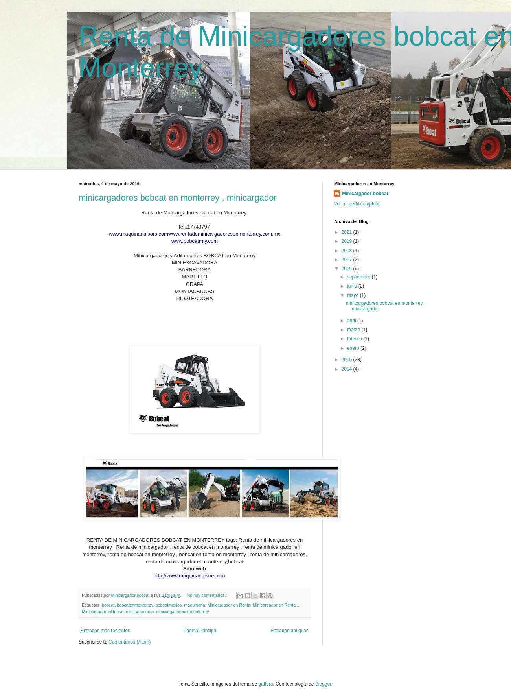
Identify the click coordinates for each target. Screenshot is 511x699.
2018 (347, 250)
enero (353, 348)
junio (352, 286)
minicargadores (139, 611)
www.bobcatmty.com (194, 241)
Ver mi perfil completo (356, 204)
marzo (354, 329)
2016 (347, 268)
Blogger (323, 684)
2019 (347, 241)
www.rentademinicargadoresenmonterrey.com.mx (224, 234)
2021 (347, 232)
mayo (353, 295)
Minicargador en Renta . (275, 605)
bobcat (108, 605)
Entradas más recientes (105, 630)
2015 (347, 359)
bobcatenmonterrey (135, 605)
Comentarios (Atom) (129, 642)
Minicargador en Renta (229, 605)
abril (352, 320)
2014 (347, 369)
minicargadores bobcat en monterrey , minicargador (178, 198)
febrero (355, 338)
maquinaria (194, 605)
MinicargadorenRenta (102, 611)
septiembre (359, 277)
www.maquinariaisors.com (138, 234)
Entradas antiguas (289, 630)
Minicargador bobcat (365, 193)
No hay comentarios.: (207, 595)
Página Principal (200, 630)
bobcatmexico (169, 605)
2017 (347, 259)
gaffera (265, 684)
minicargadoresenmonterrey (182, 611)
